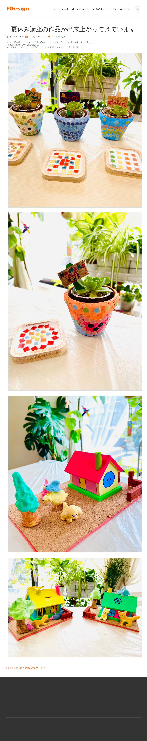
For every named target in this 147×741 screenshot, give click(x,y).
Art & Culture (99, 9)
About (64, 9)
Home (55, 9)
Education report (80, 9)
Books (112, 9)
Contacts (124, 9)
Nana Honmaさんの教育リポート (24, 667)
